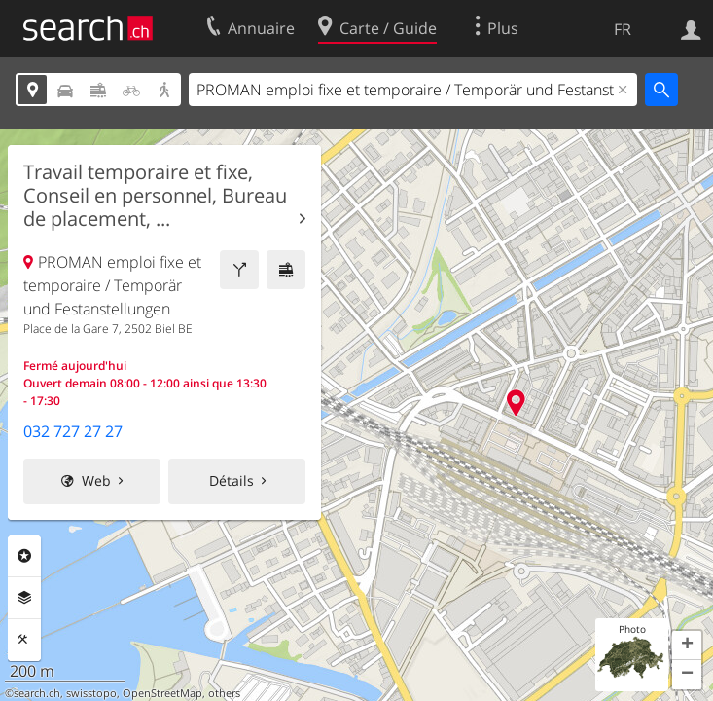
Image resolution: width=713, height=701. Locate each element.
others (224, 693)
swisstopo (91, 693)
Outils (24, 639)
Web (96, 480)
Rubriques (24, 555)
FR (622, 29)
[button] (686, 645)
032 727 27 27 (73, 431)
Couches (24, 597)
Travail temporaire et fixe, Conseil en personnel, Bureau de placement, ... (155, 196)
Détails (231, 480)
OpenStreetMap (162, 693)
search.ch (37, 693)
